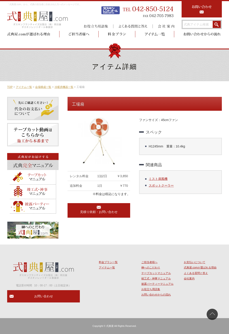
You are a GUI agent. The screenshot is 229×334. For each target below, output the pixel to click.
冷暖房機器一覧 (64, 87)
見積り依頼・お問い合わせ (99, 212)
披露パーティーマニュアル (157, 283)
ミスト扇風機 (158, 179)
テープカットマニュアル (156, 273)
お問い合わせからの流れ (156, 294)
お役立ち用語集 (150, 289)
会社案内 (189, 278)
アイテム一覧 (24, 87)
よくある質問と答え (196, 273)
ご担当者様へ (149, 262)
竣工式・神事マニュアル (156, 278)
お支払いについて (194, 262)
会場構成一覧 (43, 87)
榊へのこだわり (150, 267)
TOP (10, 87)
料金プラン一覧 (108, 262)
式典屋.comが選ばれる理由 (200, 267)
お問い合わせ (43, 296)
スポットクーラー (161, 185)
